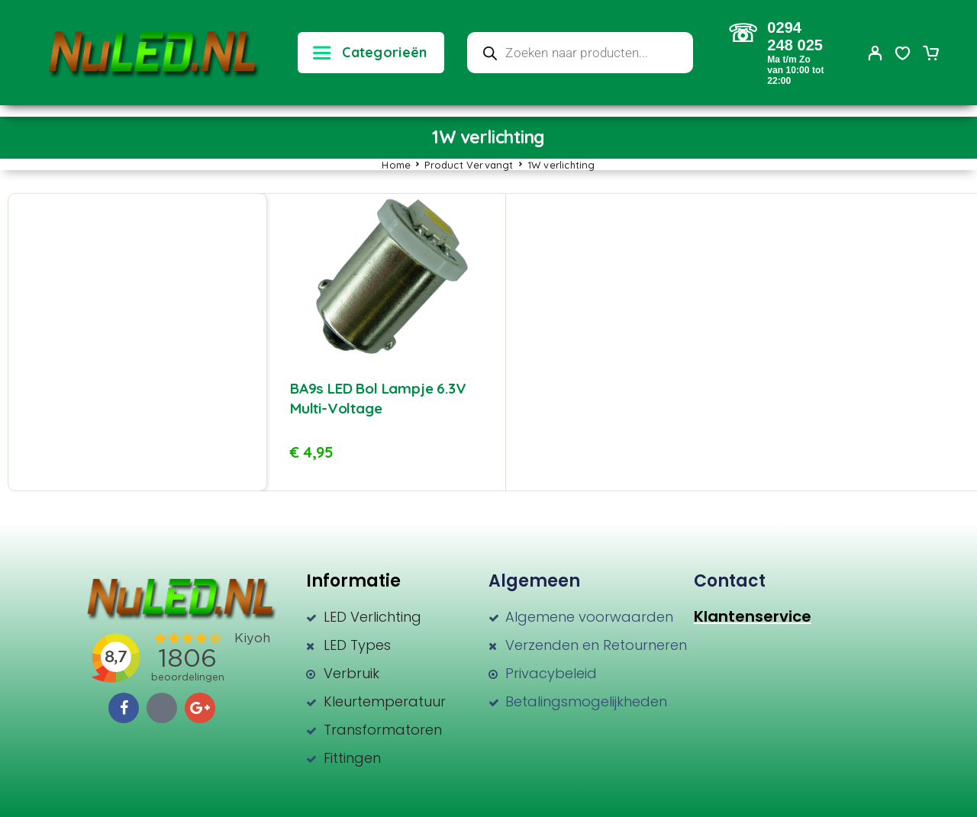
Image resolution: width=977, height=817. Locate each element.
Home (396, 165)
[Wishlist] (903, 55)
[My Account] (875, 53)
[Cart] (930, 55)
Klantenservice (752, 616)
